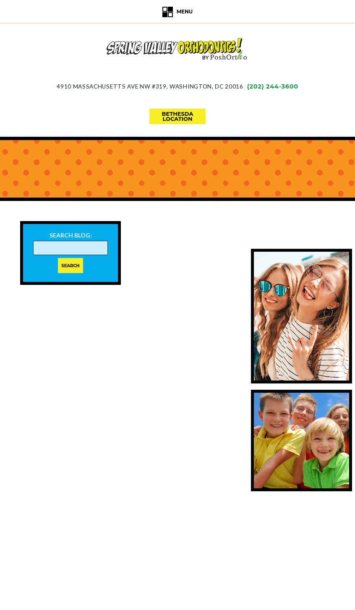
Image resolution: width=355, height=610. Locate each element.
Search (70, 266)
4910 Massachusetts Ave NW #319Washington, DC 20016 (150, 86)
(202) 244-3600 (272, 86)
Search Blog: (71, 235)
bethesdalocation (177, 116)
